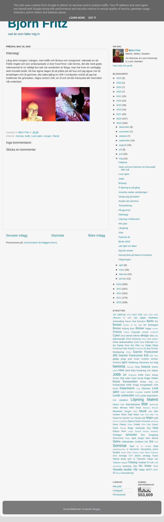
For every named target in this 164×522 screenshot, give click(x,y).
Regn (130, 428)
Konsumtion (130, 381)
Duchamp (136, 339)
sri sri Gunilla (144, 446)
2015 (119, 123)
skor (148, 438)
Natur (136, 414)
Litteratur (146, 388)
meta (115, 407)
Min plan (123, 223)
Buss (132, 328)
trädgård (124, 463)
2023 (119, 87)
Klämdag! (123, 214)
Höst (121, 370)
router (130, 431)
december (124, 127)
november (124, 131)
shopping (153, 435)
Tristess (116, 462)
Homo (155, 367)
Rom (123, 431)
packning (154, 421)
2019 (119, 105)
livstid (123, 392)
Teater (155, 456)
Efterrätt (149, 342)
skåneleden (128, 441)
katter (128, 378)
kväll (156, 385)
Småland (139, 442)
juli (120, 149)
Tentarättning (125, 205)
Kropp (136, 385)
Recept (123, 428)
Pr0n (143, 424)
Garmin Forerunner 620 (133, 355)
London (130, 392)
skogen (141, 438)
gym (124, 362)
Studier (116, 452)
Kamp (155, 375)
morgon (47, 136)
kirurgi (140, 378)
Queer (155, 424)
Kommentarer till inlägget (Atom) (40, 242)
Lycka (143, 395)
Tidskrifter (141, 459)
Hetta (137, 367)
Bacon (128, 321)
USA (156, 463)
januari (123, 278)
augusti (123, 145)
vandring (126, 466)
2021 (119, 96)
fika (132, 345)
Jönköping (132, 375)
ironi (149, 370)
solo (156, 442)
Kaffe (27, 136)
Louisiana (139, 392)
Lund (155, 391)
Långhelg (123, 228)
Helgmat (123, 162)
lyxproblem (152, 395)
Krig (150, 382)
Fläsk (155, 345)
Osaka (138, 421)
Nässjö (138, 418)
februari (123, 274)
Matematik (153, 404)
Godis (136, 359)
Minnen (123, 407)
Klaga (147, 378)
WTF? (149, 469)
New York (144, 415)
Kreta (143, 381)
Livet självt (36, 136)
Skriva (155, 438)
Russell (138, 431)
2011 (119, 297)
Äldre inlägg (96, 235)
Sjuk (134, 438)
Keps (134, 378)
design (145, 335)
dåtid (149, 339)
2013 (119, 289)
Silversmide (118, 438)
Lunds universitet (123, 395)
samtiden (154, 431)
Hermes (130, 367)
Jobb (117, 374)
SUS (115, 456)
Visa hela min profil (122, 65)
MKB (131, 408)
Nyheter (126, 418)
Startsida (57, 235)
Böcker (140, 328)
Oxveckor (145, 421)
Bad (134, 321)
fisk (142, 345)
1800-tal (121, 314)
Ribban (116, 431)
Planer (123, 424)
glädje (116, 359)
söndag (146, 455)
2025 (119, 78)
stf (127, 449)
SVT (131, 456)
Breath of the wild (133, 325)
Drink (128, 339)
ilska (133, 370)
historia (145, 366)
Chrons (117, 331)
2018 (119, 109)
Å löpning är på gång (129, 187)
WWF (155, 470)
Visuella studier (122, 469)
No (157, 415)
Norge (115, 418)
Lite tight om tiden (128, 246)
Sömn (138, 455)
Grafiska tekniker (149, 359)
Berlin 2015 (124, 241)
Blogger (96, 509)
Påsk (149, 424)
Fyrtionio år (124, 237)
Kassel (116, 378)
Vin (140, 465)
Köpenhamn (127, 388)
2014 (119, 284)
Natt (130, 414)
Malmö (152, 399)
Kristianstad (119, 385)
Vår (135, 469)
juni (121, 154)
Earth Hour (139, 342)
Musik (142, 411)
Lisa (138, 388)
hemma (20, 136)
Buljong (125, 328)
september (125, 140)
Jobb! (121, 178)
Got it (92, 17)
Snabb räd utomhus (129, 201)
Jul (124, 374)
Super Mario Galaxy (129, 452)
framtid (131, 348)
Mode (138, 408)
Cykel (116, 335)
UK (152, 462)
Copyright (135, 332)
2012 (119, 293)
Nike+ (152, 415)
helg (156, 362)
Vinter (148, 465)
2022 (119, 91)
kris (156, 382)
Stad (155, 446)
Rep (149, 428)
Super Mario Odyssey (148, 452)
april (121, 265)
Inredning (141, 370)
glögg (123, 359)
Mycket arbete (126, 250)
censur (155, 329)
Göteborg (133, 362)
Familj (120, 345)
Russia (146, 431)
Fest (127, 345)
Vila (135, 466)
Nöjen (149, 417)
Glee (156, 356)
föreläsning (118, 352)
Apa (136, 318)
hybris (115, 371)
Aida (121, 232)
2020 (119, 100)
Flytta (148, 345)
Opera (131, 421)
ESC (156, 342)
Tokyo (150, 459)
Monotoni (117, 411)
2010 (119, 302)
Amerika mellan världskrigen (133, 192)
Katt (122, 378)
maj (121, 158)
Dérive (136, 335)
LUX (137, 395)
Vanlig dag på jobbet (129, 196)
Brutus (117, 328)
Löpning (137, 399)
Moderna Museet (150, 408)
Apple (143, 317)
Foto (125, 348)
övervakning (127, 473)
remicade (140, 428)
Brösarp (123, 183)
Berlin (150, 321)
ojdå (156, 418)
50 (124, 318)
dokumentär (119, 339)
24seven (117, 318)
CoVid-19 (154, 332)
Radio (115, 428)
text (129, 459)
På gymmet (124, 210)
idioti (127, 370)
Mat (144, 404)
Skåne (117, 441)
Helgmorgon (125, 259)
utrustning (117, 466)
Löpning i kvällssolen (129, 219)
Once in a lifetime (120, 421)
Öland (118, 473)
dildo (152, 336)
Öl (114, 473)
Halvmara (144, 362)
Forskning (117, 348)
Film (137, 345)
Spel (131, 446)
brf (145, 325)
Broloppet (153, 325)
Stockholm (134, 449)
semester (131, 434)
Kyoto (115, 388)
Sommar (120, 445)
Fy (145, 348)
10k (114, 315)
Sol (151, 441)
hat (151, 362)
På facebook (119, 494)
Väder (142, 469)
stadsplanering (119, 449)
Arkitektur (153, 317)
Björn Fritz (37, 23)
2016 (119, 118)
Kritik (128, 385)
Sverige (123, 455)
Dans (123, 336)
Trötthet (142, 462)
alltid (129, 318)
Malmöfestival (133, 404)
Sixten (127, 438)
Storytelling (146, 449)
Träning (132, 462)
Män (156, 411)
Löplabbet (123, 400)
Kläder (154, 378)
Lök (114, 400)
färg (148, 348)
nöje (144, 418)
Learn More (77, 17)
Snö (146, 442)
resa (155, 427)
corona (145, 332)
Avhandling (118, 321)
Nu (120, 418)
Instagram (118, 490)
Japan (155, 370)
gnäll (130, 359)
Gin (151, 355)
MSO (135, 411)
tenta (123, 459)
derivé (129, 335)
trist (156, 459)
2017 (119, 114)
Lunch (147, 392)
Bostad (117, 324)
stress (155, 449)
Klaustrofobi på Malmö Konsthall (135, 255)
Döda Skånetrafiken (123, 342)
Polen (130, 424)
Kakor (148, 375)
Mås (150, 411)
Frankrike (139, 348)
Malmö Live (118, 404)
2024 (119, 82)
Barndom (141, 321)
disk (156, 336)
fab (114, 345)
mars (122, 269)
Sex (143, 435)
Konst (116, 381)
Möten (124, 414)
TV (148, 462)
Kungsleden (146, 385)
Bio (156, 321)
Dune (144, 339)
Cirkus (126, 332)
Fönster (154, 348)
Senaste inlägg (16, 235)
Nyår (132, 418)
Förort (128, 352)
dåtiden (155, 339)
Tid (134, 459)
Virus (155, 466)
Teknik (56, 136)
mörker (116, 414)
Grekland (117, 362)
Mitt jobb (117, 486)
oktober (123, 136)
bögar (149, 328)
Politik (137, 424)
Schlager (117, 435)
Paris (115, 424)
